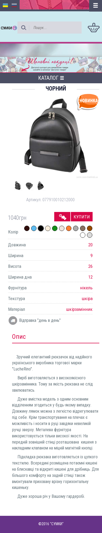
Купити (82, 216)
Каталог (51, 78)
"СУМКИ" (57, 524)
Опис (19, 336)
